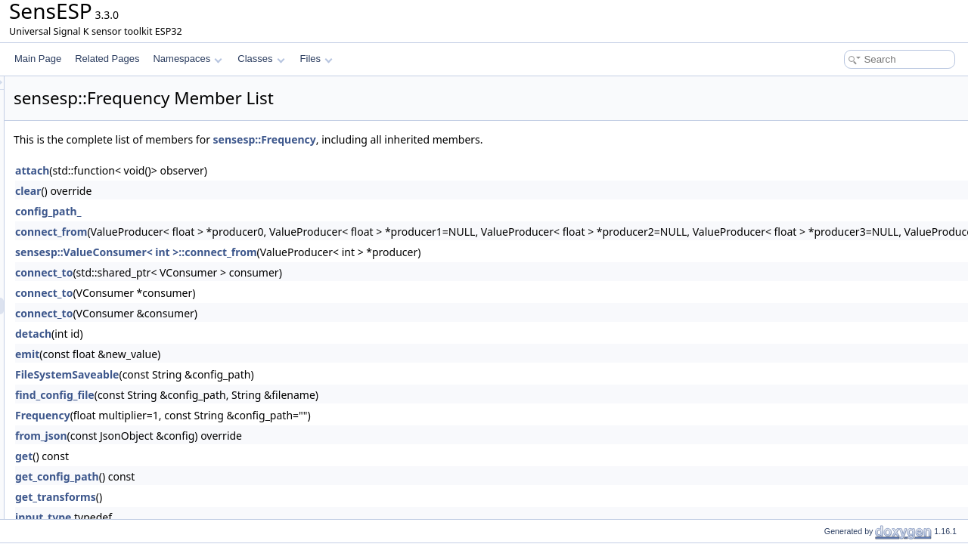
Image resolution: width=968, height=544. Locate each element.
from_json (230, 435)
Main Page (37, 58)
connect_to (233, 272)
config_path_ (237, 211)
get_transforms (244, 497)
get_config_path (246, 476)
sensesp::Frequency (453, 139)
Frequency (231, 415)
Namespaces (187, 58)
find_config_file (244, 395)
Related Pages (107, 58)
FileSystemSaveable (256, 374)
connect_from (240, 231)
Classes (260, 58)
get (213, 456)
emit (216, 354)
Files (316, 58)
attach (221, 170)
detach (222, 333)
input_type (232, 517)
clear (217, 191)
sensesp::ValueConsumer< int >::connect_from (325, 252)
